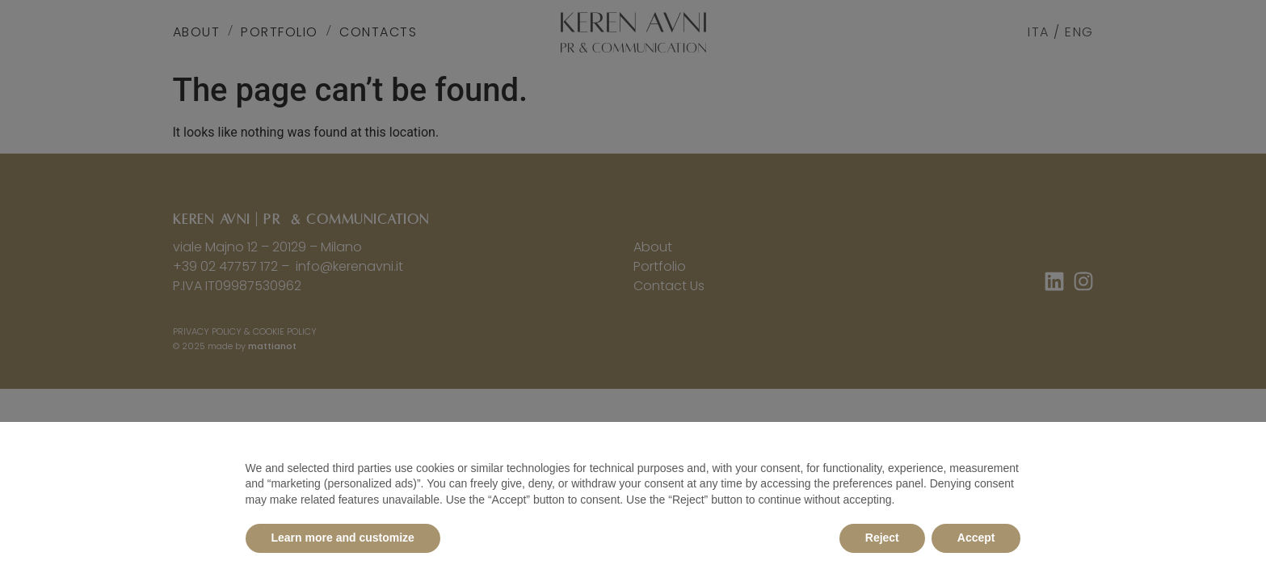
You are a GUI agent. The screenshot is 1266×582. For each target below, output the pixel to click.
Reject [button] (882, 537)
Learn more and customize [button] (342, 537)
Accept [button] (976, 537)
